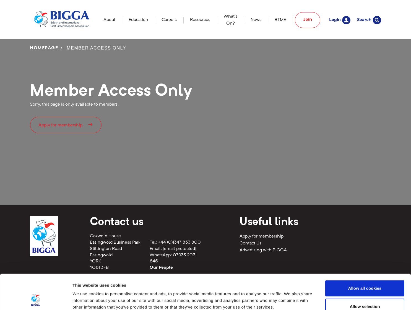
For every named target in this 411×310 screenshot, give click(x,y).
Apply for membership (65, 124)
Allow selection (365, 273)
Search (369, 20)
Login (339, 20)
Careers (169, 20)
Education (138, 20)
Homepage (44, 48)
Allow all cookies (365, 255)
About (109, 20)
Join (307, 19)
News (256, 20)
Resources (200, 20)
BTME (280, 20)
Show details (290, 299)
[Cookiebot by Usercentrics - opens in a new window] (36, 299)
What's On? (230, 20)
